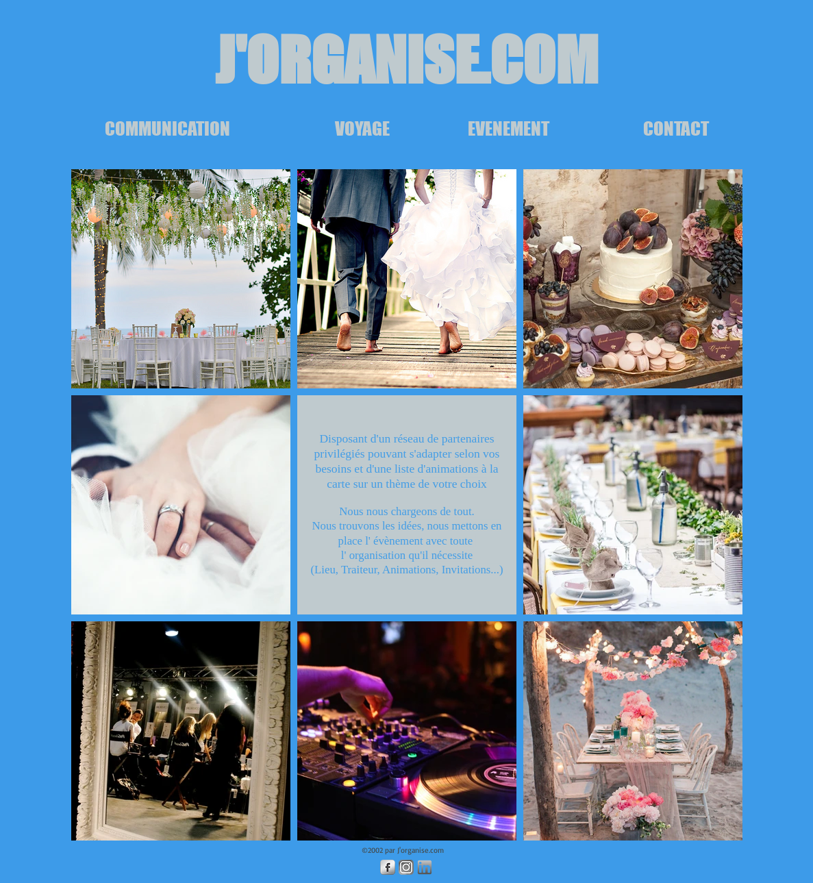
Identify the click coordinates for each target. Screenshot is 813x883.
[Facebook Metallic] (387, 867)
